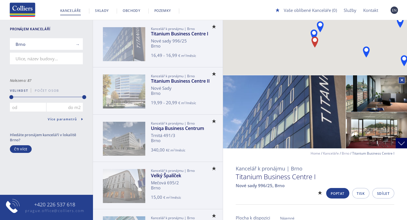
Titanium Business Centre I (179, 34)
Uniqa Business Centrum (177, 128)
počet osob (45, 90)
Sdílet (383, 193)
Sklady (102, 10)
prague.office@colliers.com (54, 210)
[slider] (11, 97)
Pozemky (162, 10)
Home (315, 153)
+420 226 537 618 (54, 205)
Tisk (361, 193)
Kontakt (370, 10)
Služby (350, 10)
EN (394, 10)
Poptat (338, 193)
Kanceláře (70, 10)
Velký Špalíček (166, 175)
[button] (366, 51)
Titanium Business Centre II (180, 81)
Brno (345, 153)
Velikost (19, 90)
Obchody (131, 10)
